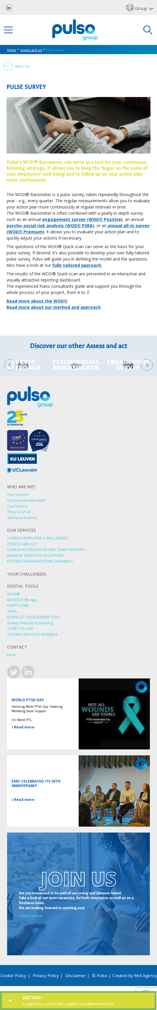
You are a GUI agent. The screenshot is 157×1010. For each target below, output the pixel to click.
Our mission (18, 494)
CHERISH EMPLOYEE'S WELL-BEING (37, 538)
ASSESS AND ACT (22, 544)
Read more (23, 727)
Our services (21, 530)
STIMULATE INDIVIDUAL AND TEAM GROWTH (45, 549)
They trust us (19, 511)
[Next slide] (147, 365)
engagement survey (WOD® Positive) (82, 219)
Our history (17, 506)
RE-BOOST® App (22, 599)
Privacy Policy (46, 975)
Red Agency (145, 975)
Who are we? (21, 486)
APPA (12, 611)
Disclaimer (75, 975)
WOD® (13, 594)
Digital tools (23, 586)
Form (11, 654)
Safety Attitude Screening (30, 623)
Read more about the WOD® (37, 301)
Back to (16, 66)
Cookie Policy (13, 975)
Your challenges (26, 574)
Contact (17, 647)
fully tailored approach (76, 265)
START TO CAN (20, 628)
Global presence (22, 517)
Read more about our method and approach (54, 307)
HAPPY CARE (18, 605)
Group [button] (137, 8)
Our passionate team (26, 500)
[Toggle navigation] (8, 30)
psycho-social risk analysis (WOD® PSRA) (50, 225)
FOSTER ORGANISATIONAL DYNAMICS (40, 561)
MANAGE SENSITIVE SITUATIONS (35, 555)
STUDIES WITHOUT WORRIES (32, 634)
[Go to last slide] (10, 365)
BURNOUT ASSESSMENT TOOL (34, 617)
